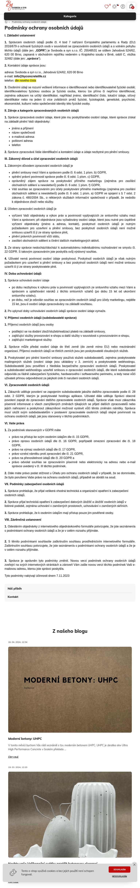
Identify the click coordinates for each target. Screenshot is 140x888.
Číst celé (13, 758)
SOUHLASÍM (119, 869)
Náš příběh (15, 589)
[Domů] (6, 22)
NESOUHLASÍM (119, 876)
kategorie (98, 16)
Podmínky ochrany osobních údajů (29, 23)
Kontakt (13, 598)
